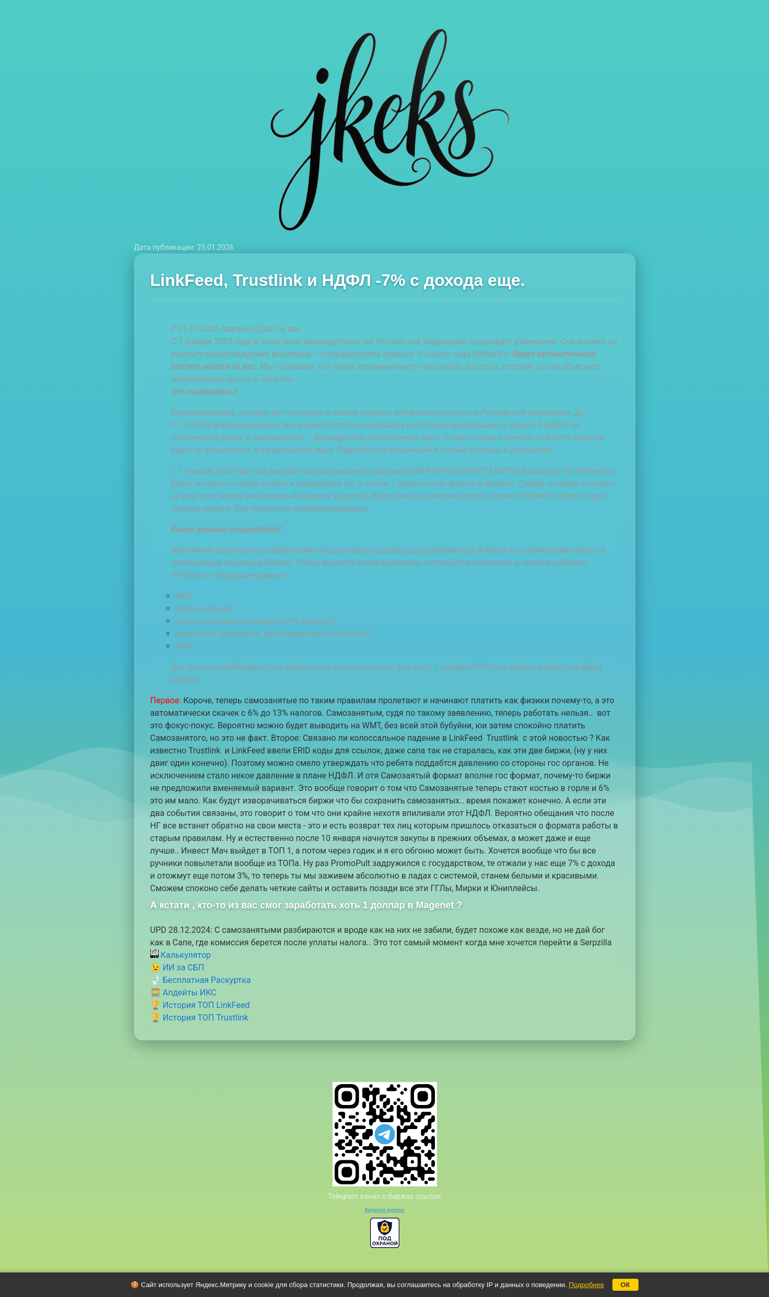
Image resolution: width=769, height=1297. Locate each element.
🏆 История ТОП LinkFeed (200, 1005)
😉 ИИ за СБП (177, 967)
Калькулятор (180, 955)
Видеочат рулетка (385, 1209)
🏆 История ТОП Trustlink (199, 1018)
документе (530, 450)
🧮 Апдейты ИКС (183, 993)
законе (454, 450)
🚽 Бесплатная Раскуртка (200, 980)
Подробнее (586, 1285)
